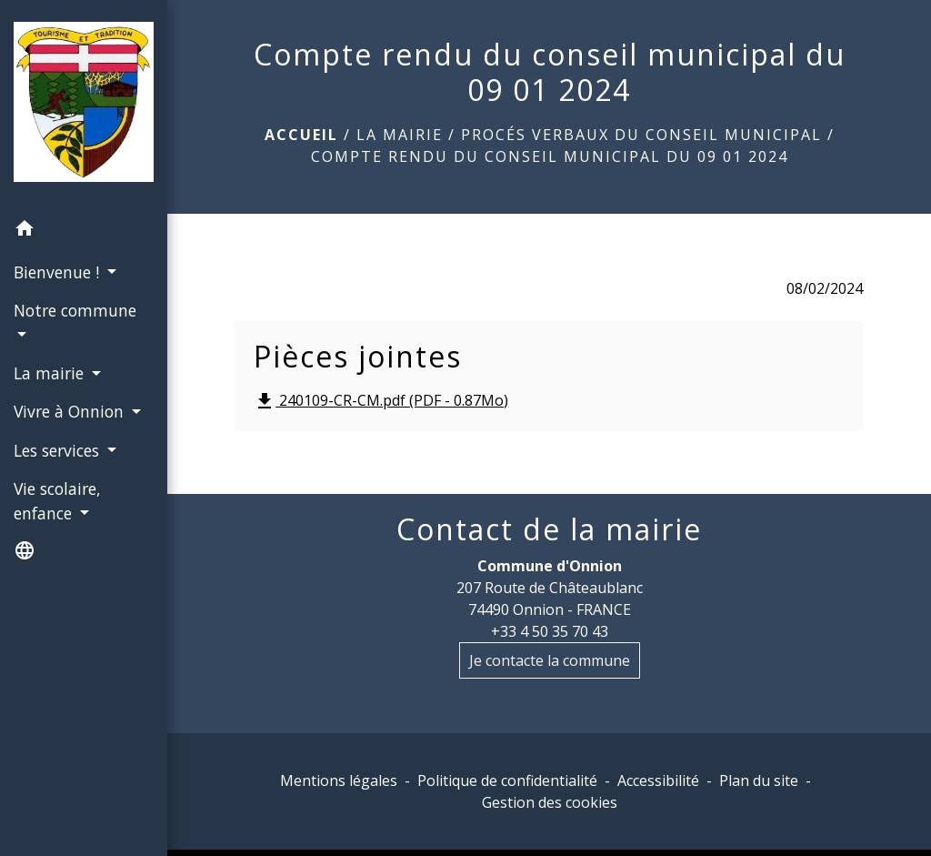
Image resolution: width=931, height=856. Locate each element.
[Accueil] (84, 105)
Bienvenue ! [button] (59, 272)
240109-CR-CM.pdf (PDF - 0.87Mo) (381, 401)
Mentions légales (338, 780)
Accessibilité (658, 780)
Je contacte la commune (549, 660)
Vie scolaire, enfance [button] (57, 500)
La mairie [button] (51, 373)
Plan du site (758, 780)
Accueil (301, 135)
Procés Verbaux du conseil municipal (641, 135)
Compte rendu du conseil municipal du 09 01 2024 (549, 156)
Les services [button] (59, 450)
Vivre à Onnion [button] (71, 411)
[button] (84, 231)
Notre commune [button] (75, 310)
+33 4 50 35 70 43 (549, 631)
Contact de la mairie (549, 529)
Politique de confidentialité (507, 780)
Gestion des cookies (549, 802)
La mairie (399, 135)
